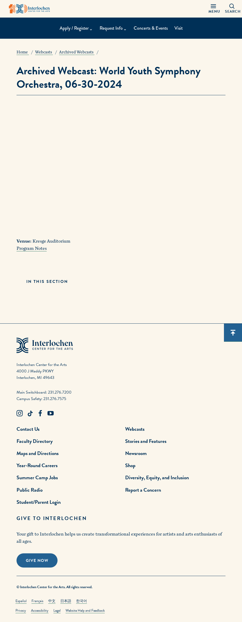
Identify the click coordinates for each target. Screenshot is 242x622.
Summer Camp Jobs (37, 477)
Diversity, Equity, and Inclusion (157, 477)
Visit (178, 28)
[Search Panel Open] (232, 9)
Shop (130, 465)
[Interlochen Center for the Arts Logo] (29, 9)
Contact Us (28, 429)
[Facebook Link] (40, 413)
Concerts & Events (151, 28)
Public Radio (30, 490)
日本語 (65, 601)
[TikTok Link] (30, 413)
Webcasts (134, 429)
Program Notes (32, 248)
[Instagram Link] (20, 413)
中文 (51, 601)
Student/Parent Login (39, 502)
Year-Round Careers (37, 465)
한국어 (81, 601)
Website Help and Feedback (85, 610)
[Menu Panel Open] (213, 9)
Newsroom (136, 453)
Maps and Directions (38, 453)
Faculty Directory (35, 441)
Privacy (20, 610)
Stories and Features (145, 441)
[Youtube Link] (50, 413)
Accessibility (40, 610)
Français (37, 601)
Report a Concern (143, 490)
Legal (57, 610)
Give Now (37, 560)
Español (21, 601)
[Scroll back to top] (233, 333)
